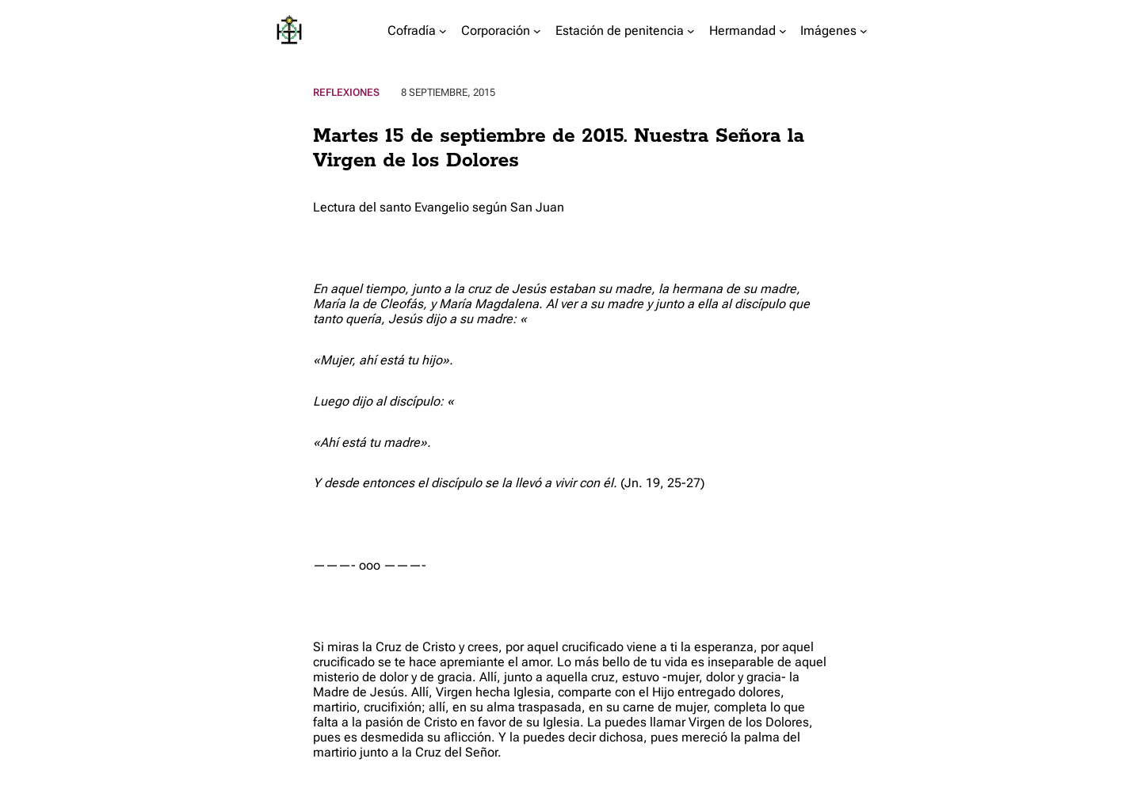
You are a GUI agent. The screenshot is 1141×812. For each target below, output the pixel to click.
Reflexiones (346, 92)
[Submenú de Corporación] (537, 31)
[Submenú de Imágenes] (864, 31)
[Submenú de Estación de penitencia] (691, 31)
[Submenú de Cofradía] (443, 31)
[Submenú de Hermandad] (783, 31)
